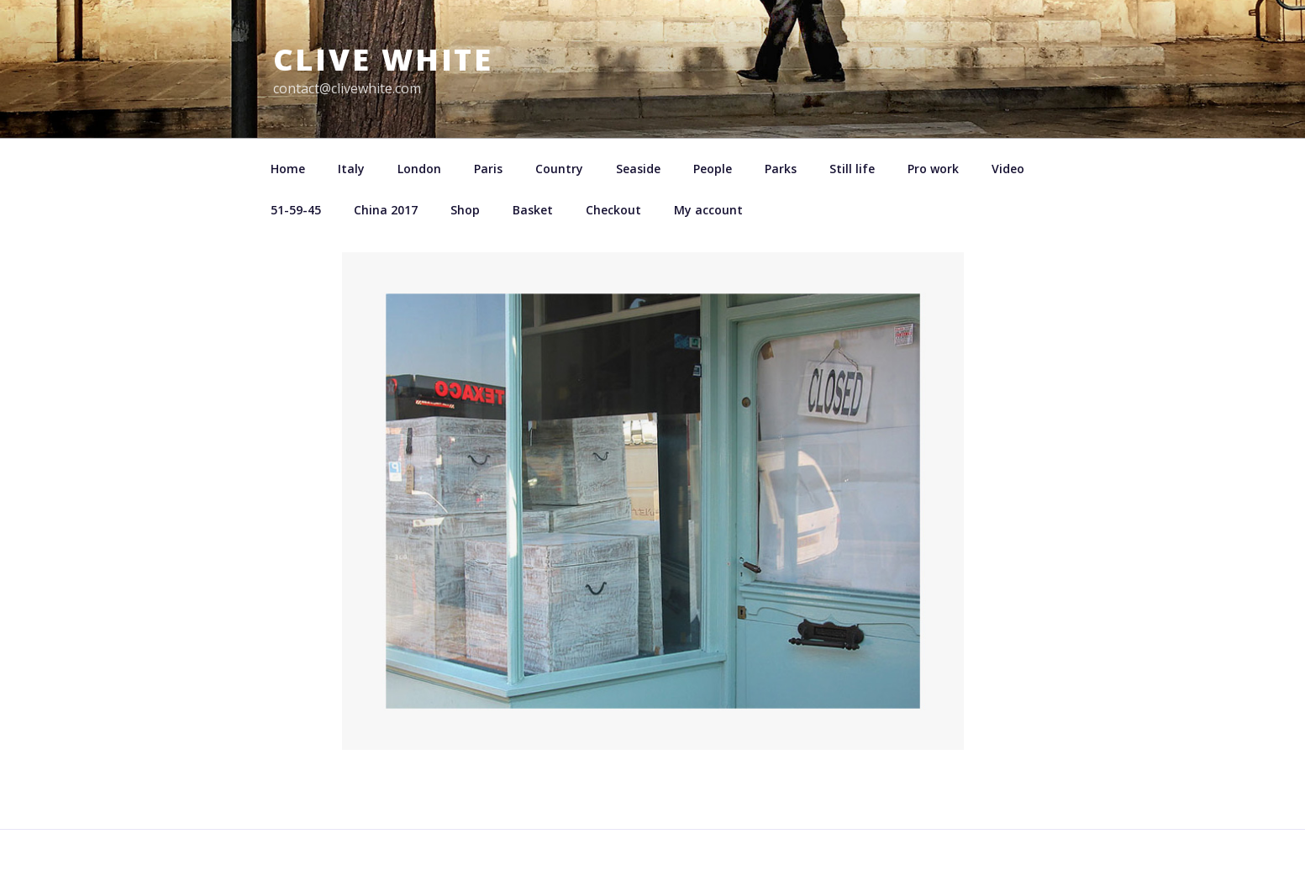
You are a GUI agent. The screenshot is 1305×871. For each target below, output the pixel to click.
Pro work (933, 169)
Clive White (383, 59)
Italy (351, 169)
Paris (488, 169)
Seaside (638, 169)
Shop (465, 210)
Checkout (613, 210)
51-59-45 (296, 210)
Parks (781, 169)
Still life (852, 169)
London (419, 169)
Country (559, 169)
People (712, 169)
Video (1008, 169)
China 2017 (386, 210)
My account (708, 210)
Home (288, 169)
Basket (533, 210)
